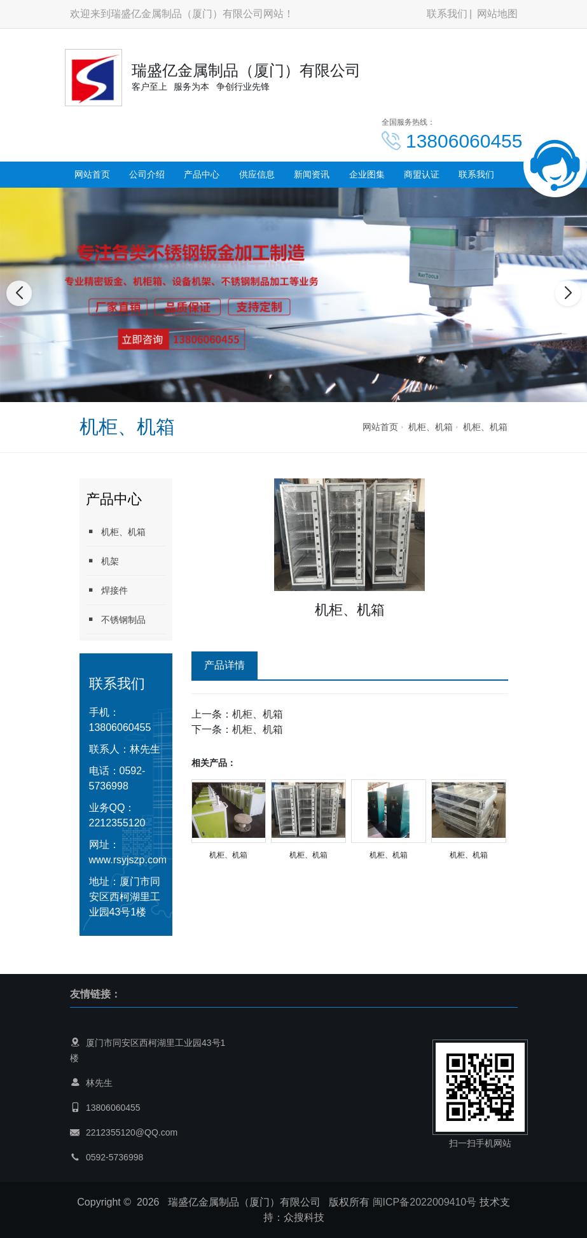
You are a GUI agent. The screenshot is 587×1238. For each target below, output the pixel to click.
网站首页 (92, 174)
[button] (287, 389)
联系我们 (447, 13)
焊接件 (107, 590)
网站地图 (497, 13)
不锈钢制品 (116, 619)
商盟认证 (421, 174)
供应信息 (257, 174)
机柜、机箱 (430, 427)
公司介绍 (147, 174)
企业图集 (367, 174)
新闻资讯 (311, 174)
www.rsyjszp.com (128, 859)
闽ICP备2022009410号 (425, 1202)
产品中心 (201, 174)
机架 (102, 560)
